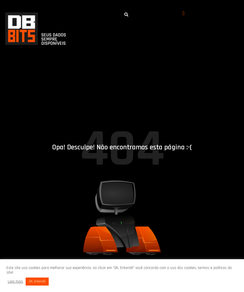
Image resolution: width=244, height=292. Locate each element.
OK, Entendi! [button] (37, 281)
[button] (183, 13)
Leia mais (15, 281)
